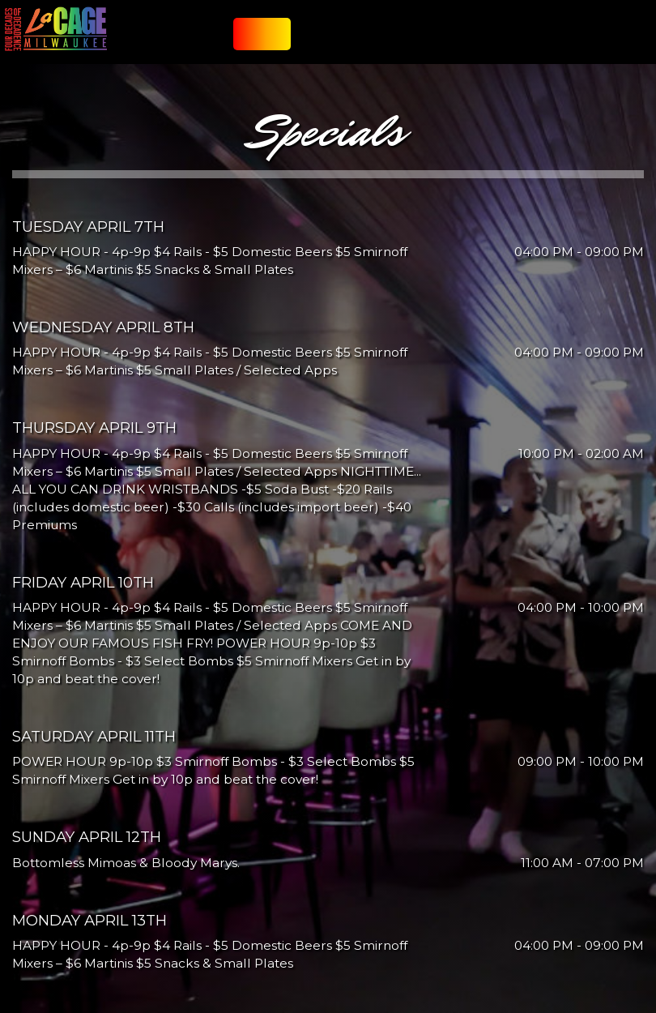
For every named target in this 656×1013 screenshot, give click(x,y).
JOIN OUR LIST (255, 40)
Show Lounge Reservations (587, 40)
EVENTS (406, 40)
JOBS (515, 40)
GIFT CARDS (480, 40)
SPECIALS (329, 40)
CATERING (369, 40)
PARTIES (439, 40)
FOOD (297, 40)
